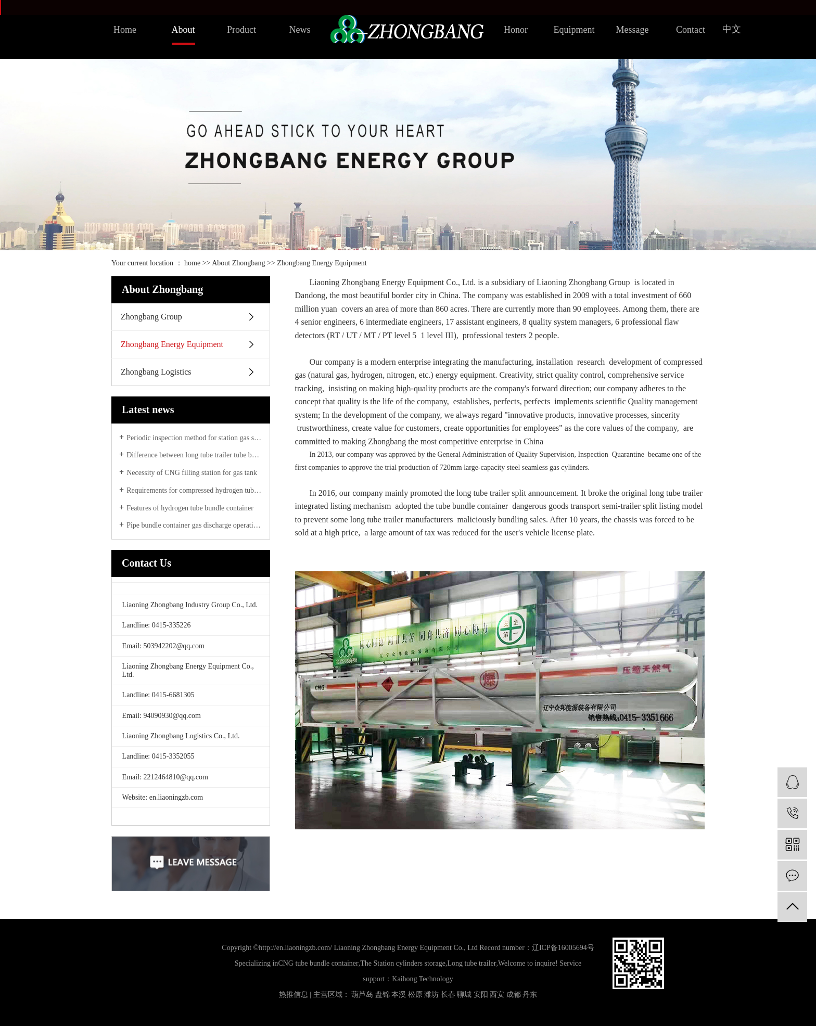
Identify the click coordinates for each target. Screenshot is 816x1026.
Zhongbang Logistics (156, 371)
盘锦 (382, 994)
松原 (415, 994)
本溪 (398, 994)
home (192, 263)
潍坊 (431, 994)
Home (124, 29)
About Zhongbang (238, 263)
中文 (731, 29)
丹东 (529, 994)
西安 (497, 994)
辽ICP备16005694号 (563, 948)
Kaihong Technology (422, 979)
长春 (448, 994)
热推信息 (293, 994)
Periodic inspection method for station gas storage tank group (194, 438)
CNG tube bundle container (318, 963)
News (300, 29)
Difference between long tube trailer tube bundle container (194, 455)
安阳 (481, 994)
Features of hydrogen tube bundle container (189, 508)
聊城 (464, 994)
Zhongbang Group (151, 316)
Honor (516, 29)
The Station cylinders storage (402, 963)
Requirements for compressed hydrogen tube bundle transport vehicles (194, 490)
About (183, 29)
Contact (690, 29)
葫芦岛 (362, 994)
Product (241, 29)
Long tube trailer (471, 963)
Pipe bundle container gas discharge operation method (194, 525)
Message (632, 29)
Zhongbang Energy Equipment (172, 344)
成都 (513, 994)
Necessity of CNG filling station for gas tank (191, 473)
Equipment (574, 29)
